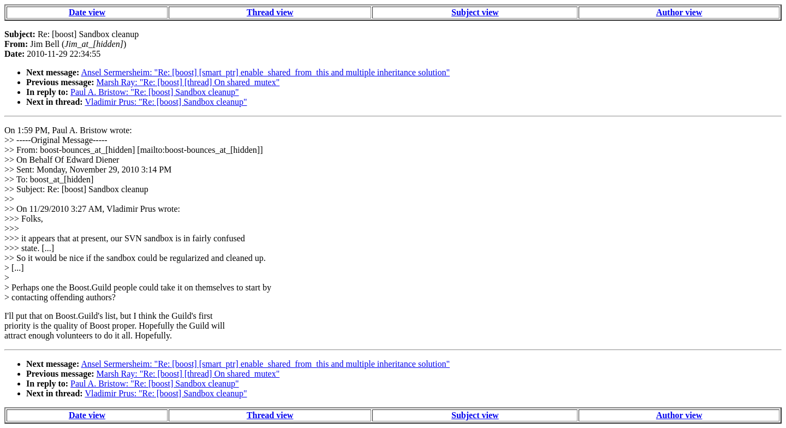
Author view (679, 12)
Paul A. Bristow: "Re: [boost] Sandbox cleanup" (154, 92)
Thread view (270, 12)
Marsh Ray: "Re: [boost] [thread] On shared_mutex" (188, 82)
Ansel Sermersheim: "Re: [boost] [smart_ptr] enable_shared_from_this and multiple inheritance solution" (265, 72)
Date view (87, 12)
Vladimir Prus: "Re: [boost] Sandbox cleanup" (166, 101)
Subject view (475, 12)
